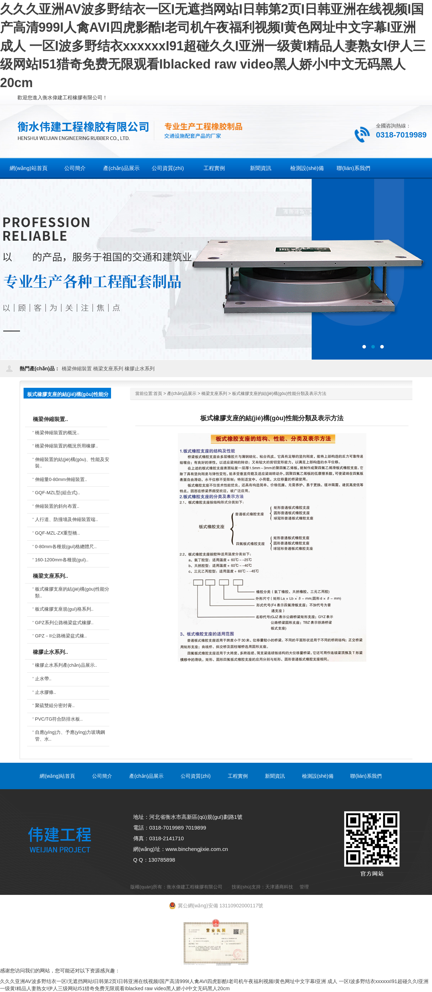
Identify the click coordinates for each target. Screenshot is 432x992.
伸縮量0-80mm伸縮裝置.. (61, 479)
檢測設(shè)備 (317, 776)
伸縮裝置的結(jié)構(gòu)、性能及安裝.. (72, 463)
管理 (304, 887)
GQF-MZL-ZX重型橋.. (57, 533)
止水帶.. (43, 678)
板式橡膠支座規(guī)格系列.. (64, 609)
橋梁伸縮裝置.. (50, 419)
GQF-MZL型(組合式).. (57, 492)
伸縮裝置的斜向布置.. (57, 506)
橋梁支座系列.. (50, 576)
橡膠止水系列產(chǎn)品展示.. (66, 665)
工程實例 (238, 776)
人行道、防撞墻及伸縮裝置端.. (66, 519)
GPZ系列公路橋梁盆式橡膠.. (64, 622)
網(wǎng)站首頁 (28, 168)
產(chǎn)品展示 (181, 393)
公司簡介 (102, 776)
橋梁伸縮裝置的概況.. (57, 432)
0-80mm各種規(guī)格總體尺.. (66, 546)
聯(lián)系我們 (365, 776)
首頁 (158, 393)
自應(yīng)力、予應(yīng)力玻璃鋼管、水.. (70, 736)
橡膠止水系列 (140, 368)
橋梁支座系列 (108, 368)
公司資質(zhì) (196, 776)
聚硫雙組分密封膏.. (55, 705)
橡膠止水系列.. (50, 652)
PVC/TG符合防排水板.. (59, 719)
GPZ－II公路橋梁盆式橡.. (61, 635)
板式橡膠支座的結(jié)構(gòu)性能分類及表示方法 (279, 393)
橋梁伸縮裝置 (77, 368)
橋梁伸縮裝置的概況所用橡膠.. (66, 446)
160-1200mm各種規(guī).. (62, 559)
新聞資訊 (275, 776)
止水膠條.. (45, 692)
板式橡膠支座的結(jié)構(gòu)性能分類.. (72, 592)
